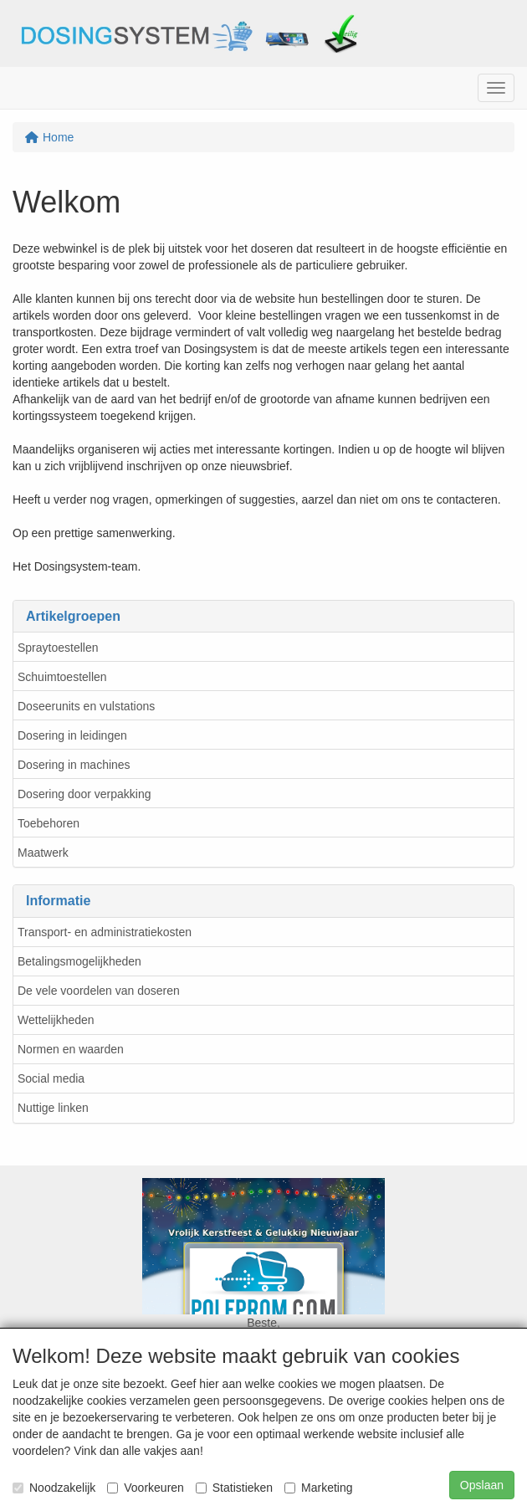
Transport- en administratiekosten (105, 932)
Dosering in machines (74, 764)
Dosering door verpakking (84, 794)
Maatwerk (43, 852)
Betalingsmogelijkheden (79, 961)
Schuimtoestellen (62, 677)
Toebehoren (48, 823)
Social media (51, 1078)
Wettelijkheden (56, 1020)
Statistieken (234, 1487)
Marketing (318, 1487)
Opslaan (482, 1485)
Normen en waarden (71, 1049)
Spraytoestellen (58, 647)
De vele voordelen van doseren (99, 990)
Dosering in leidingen (72, 735)
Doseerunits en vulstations (86, 706)
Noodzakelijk (54, 1487)
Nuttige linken (53, 1107)
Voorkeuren (145, 1487)
